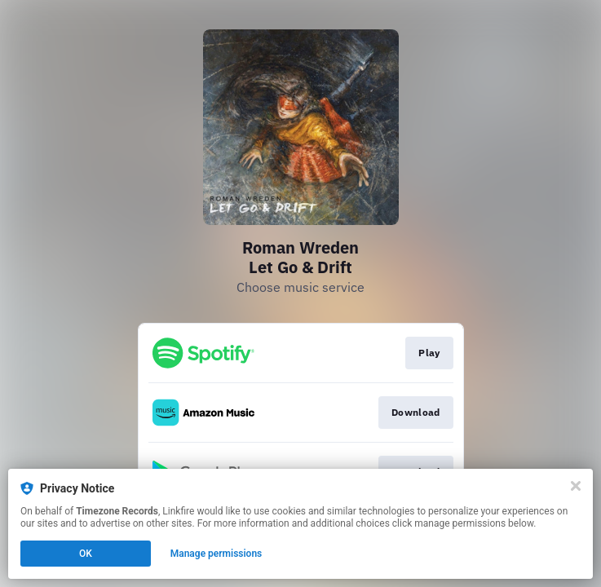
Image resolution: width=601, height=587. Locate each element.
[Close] (576, 486)
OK (85, 553)
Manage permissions (216, 553)
